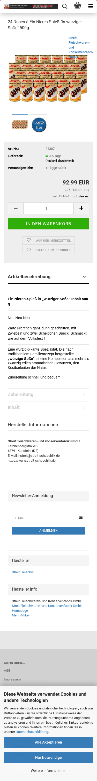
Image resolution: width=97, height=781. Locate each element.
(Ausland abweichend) (60, 161)
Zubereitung (20, 394)
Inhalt (14, 407)
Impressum (12, 679)
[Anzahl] (48, 208)
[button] (15, 208)
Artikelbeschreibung (29, 276)
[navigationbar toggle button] (90, 6)
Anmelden (48, 530)
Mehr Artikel (20, 615)
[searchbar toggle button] (64, 6)
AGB (7, 670)
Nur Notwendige (48, 757)
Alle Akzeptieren (48, 742)
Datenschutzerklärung (32, 732)
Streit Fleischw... (24, 572)
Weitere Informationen (48, 771)
